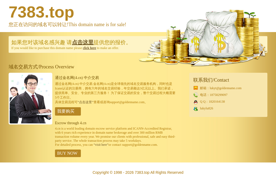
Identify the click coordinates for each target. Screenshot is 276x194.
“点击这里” (86, 102)
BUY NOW (67, 153)
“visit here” (101, 145)
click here (89, 48)
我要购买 (65, 111)
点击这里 (83, 42)
